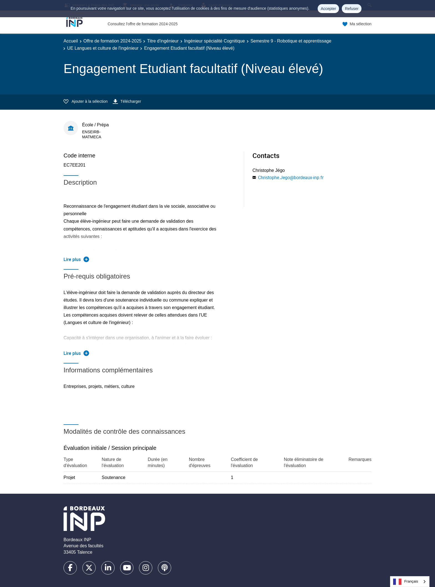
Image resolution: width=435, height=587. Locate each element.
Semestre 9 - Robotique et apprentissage (291, 41)
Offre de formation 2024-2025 (113, 41)
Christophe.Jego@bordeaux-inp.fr (290, 177)
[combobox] (409, 581)
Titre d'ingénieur (163, 41)
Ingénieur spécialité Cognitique (214, 41)
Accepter (328, 8)
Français (405, 581)
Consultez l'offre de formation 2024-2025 (143, 24)
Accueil (71, 41)
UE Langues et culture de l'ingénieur (102, 48)
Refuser (351, 8)
